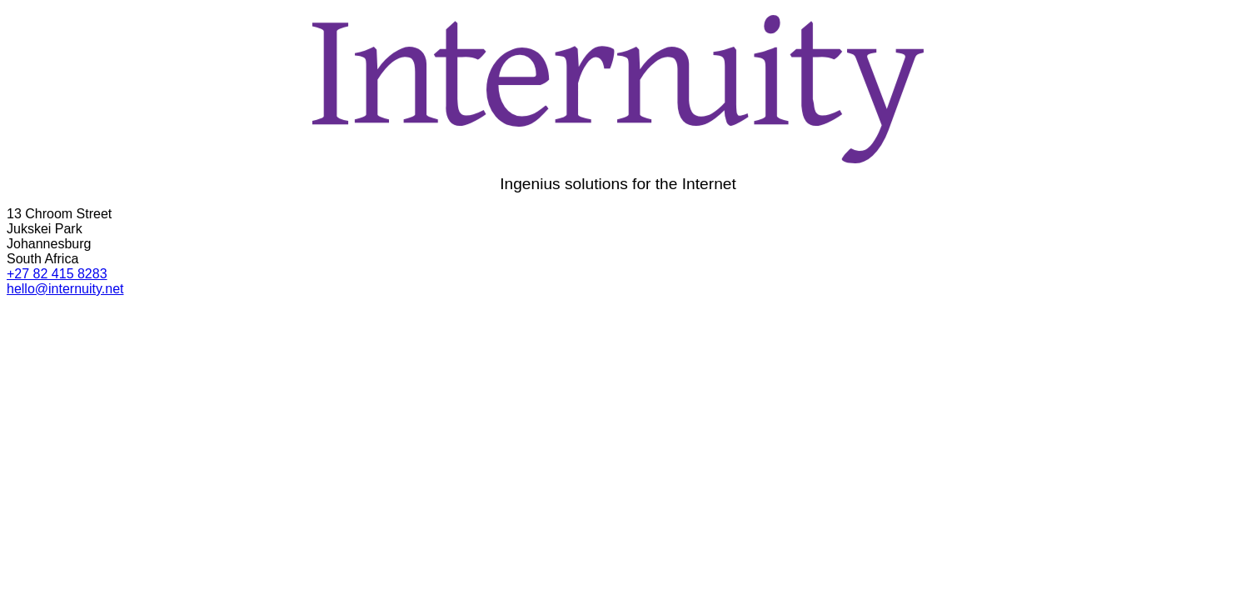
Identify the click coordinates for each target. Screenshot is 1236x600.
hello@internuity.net (65, 289)
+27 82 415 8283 (57, 274)
